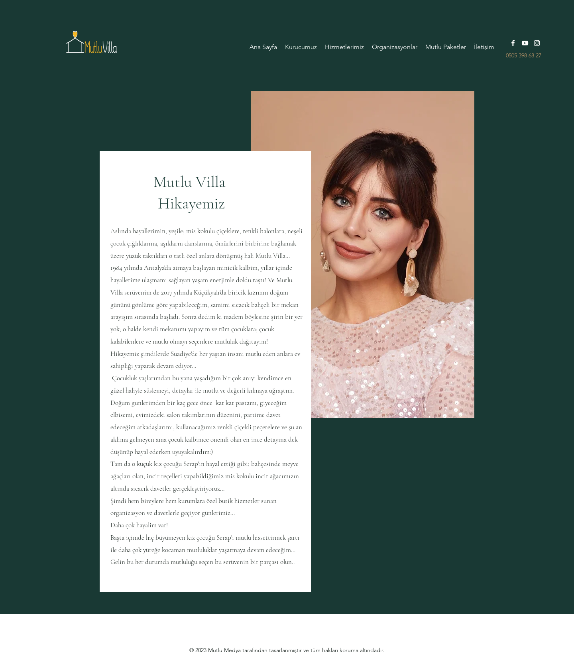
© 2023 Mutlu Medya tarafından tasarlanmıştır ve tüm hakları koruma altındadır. (287, 650)
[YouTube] (525, 43)
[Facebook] (513, 43)
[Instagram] (537, 43)
